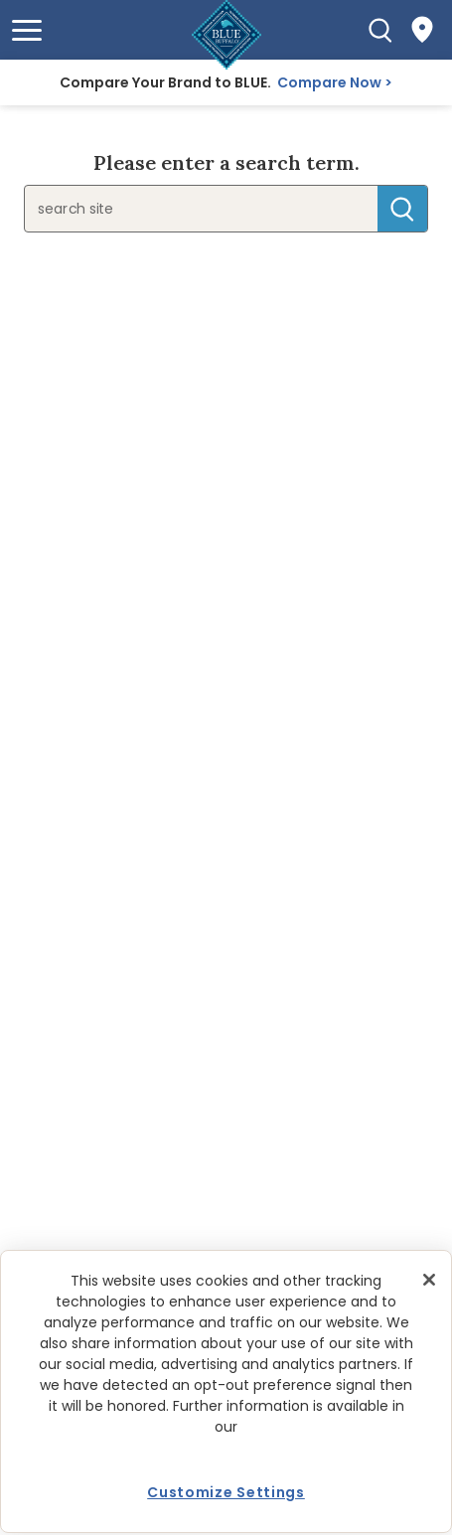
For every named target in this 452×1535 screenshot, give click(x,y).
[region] (226, 1391)
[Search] (380, 30)
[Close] (429, 1280)
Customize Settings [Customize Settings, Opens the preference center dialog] (226, 1492)
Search (402, 208)
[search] (174, 209)
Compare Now (329, 82)
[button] (27, 30)
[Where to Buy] (422, 30)
